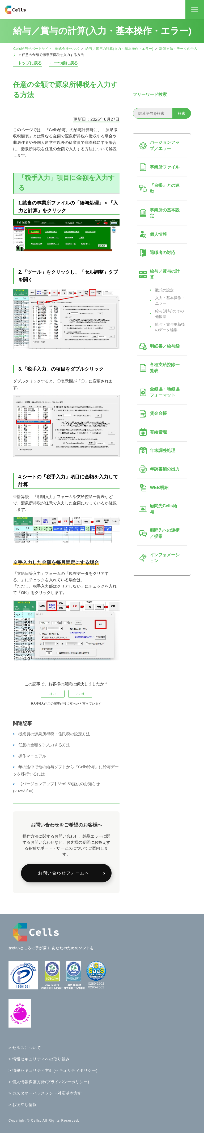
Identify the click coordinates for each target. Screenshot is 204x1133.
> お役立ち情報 (22, 1104)
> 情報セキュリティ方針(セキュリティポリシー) (52, 1070)
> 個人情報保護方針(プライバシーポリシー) (48, 1081)
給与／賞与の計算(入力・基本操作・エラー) (119, 49)
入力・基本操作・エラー (170, 300)
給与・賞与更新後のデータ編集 (170, 327)
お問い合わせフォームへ (64, 873)
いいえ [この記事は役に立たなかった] (80, 694)
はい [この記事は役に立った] (52, 694)
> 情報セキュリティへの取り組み (39, 1059)
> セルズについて (24, 1047)
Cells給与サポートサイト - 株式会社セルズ (46, 49)
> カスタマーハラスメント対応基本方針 (45, 1093)
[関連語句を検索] (162, 113)
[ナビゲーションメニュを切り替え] (194, 9)
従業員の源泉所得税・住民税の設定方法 (54, 734)
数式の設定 (164, 290)
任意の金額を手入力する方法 (44, 745)
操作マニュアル (32, 756)
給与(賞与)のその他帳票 (169, 314)
